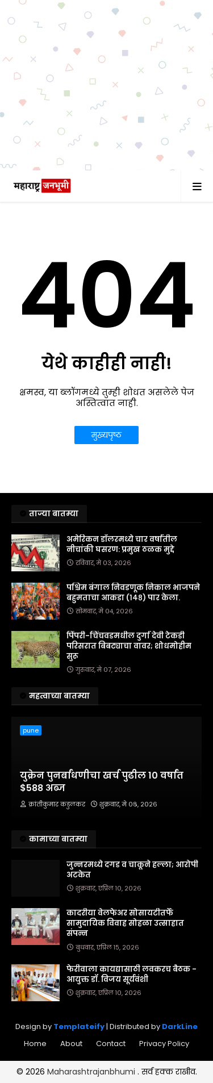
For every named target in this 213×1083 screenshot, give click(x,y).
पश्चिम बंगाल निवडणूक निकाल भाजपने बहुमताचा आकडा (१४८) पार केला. (133, 593)
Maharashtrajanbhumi (92, 1071)
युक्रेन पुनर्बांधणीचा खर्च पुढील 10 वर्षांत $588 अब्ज (101, 782)
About (71, 1043)
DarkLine (180, 1026)
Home (35, 1043)
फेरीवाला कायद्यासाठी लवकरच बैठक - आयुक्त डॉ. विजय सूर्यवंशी (131, 974)
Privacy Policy (164, 1043)
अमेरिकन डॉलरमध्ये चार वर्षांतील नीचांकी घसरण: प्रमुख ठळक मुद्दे (121, 544)
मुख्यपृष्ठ (106, 435)
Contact (111, 1043)
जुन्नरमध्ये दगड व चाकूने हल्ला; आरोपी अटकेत (132, 870)
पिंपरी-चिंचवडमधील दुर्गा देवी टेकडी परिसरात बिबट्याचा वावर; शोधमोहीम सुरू (128, 646)
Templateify (79, 1026)
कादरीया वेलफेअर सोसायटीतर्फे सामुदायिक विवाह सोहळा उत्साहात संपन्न (125, 923)
